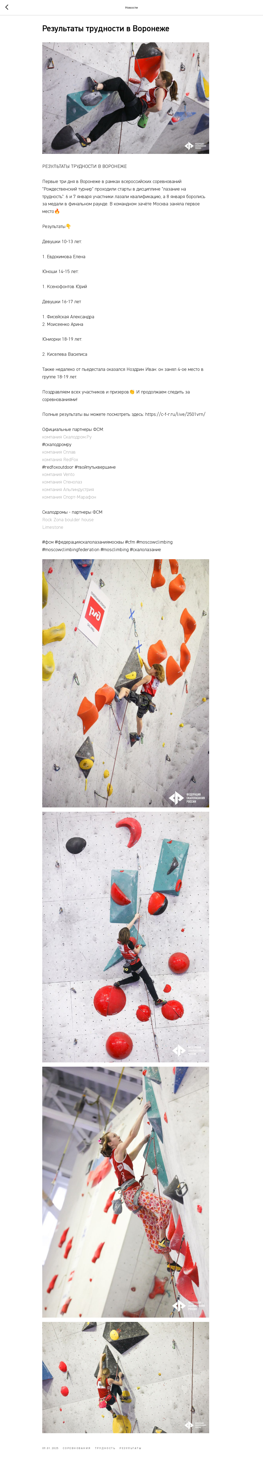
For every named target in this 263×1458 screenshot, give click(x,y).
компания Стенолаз (73, 488)
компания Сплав (70, 457)
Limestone (64, 533)
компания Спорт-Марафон (80, 503)
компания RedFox (71, 465)
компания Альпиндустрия (79, 495)
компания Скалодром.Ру (78, 443)
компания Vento (70, 480)
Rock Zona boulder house (79, 525)
